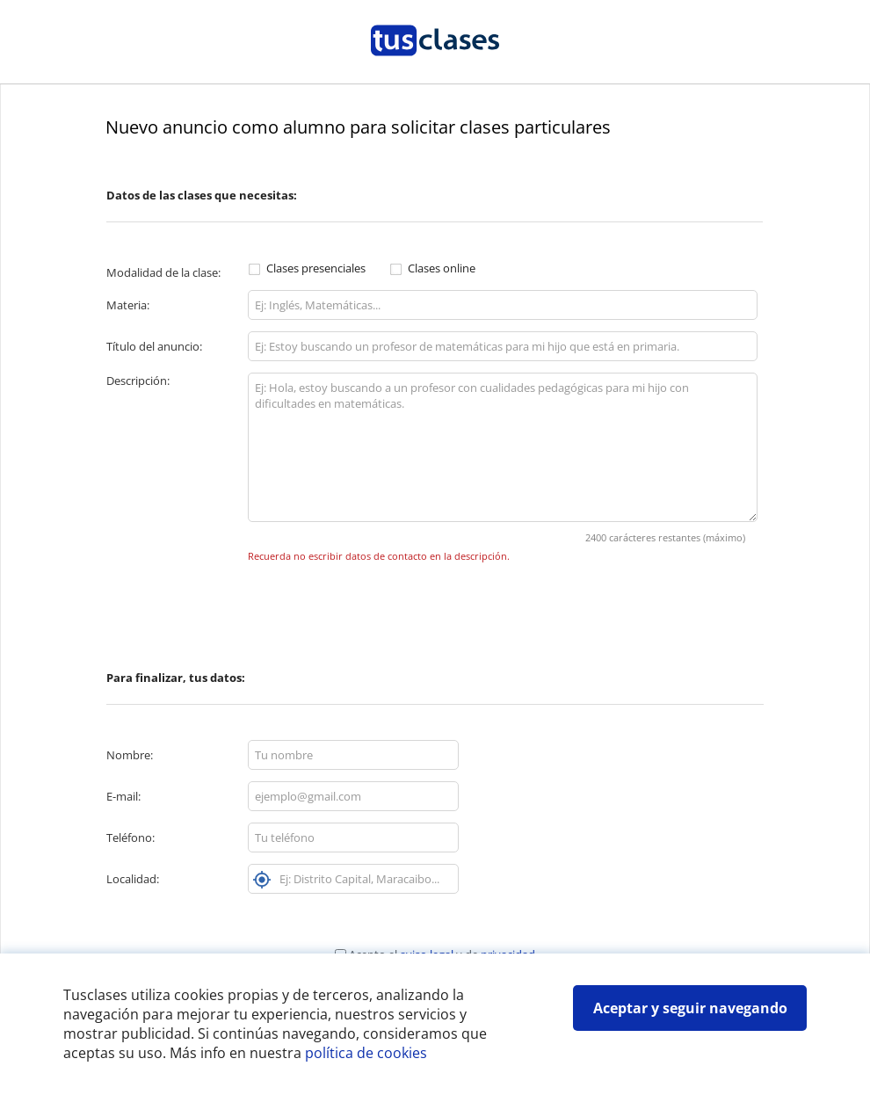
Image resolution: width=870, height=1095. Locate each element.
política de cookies (366, 1052)
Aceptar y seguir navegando (690, 1008)
